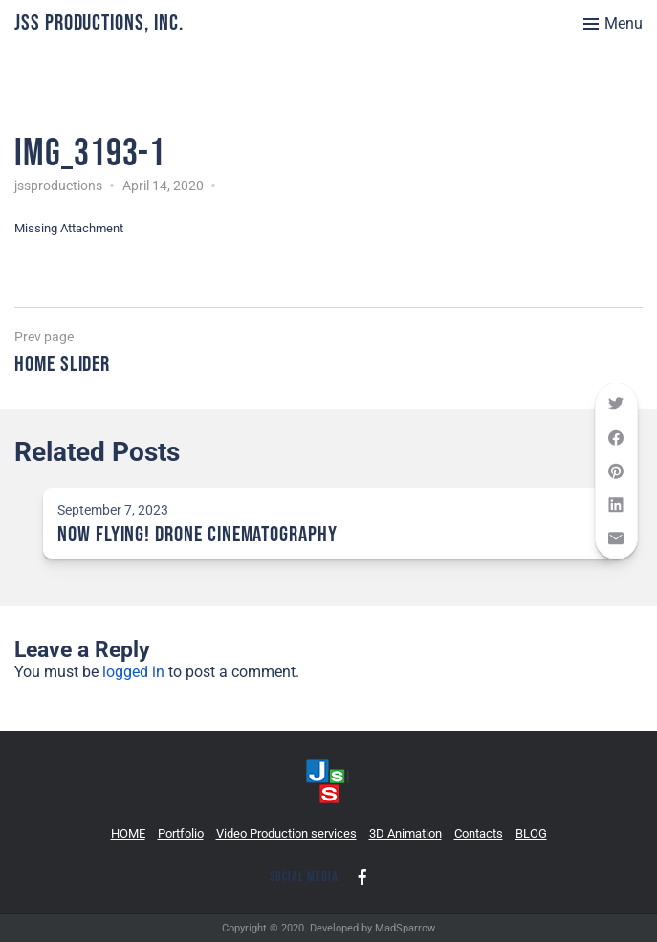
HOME (128, 833)
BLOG (531, 833)
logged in (133, 672)
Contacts (478, 833)
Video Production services (286, 833)
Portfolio (181, 833)
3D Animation (405, 833)
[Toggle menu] (613, 24)
